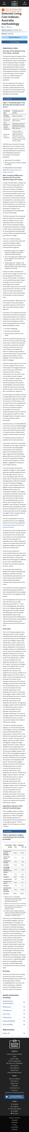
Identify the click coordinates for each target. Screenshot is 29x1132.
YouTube (15, 1113)
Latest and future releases (14, 1054)
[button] (4, 3)
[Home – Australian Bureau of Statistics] (14, 1044)
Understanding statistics (14, 1072)
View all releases (14, 37)
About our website (14, 1079)
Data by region (14, 1059)
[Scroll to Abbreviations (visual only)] (16, 1030)
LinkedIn (15, 1111)
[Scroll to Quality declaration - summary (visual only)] (12, 998)
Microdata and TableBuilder (14, 1063)
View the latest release (13, 10)
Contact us (14, 1090)
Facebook (15, 1104)
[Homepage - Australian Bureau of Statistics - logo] (14, 3)
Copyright (14, 1120)
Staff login (14, 1129)
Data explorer (15, 1065)
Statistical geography (14, 1061)
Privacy (14, 1125)
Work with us (14, 1081)
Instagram (15, 1106)
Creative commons (14, 1118)
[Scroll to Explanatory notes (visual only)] (19, 48)
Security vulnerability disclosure (14, 1092)
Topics (14, 1056)
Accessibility (14, 1127)
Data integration (14, 1068)
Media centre (14, 1083)
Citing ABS (14, 1085)
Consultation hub (14, 1088)
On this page (15, 42)
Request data (14, 1070)
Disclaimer (14, 1122)
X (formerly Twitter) (15, 1109)
